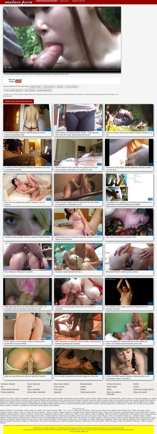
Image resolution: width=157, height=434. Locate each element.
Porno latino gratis (98, 421)
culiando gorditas (35, 398)
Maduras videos (134, 417)
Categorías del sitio (78, 1)
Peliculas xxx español (7, 419)
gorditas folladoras (34, 403)
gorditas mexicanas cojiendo (96, 403)
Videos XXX (117, 419)
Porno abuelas (18, 410)
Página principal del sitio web (47, 1)
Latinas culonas (122, 417)
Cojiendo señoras (139, 416)
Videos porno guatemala (104, 419)
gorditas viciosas (142, 403)
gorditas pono (111, 403)
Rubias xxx (128, 416)
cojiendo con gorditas (22, 398)
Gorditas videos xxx (18, 2)
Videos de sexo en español (36, 412)
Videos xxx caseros (109, 417)
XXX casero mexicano (50, 410)
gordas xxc (36, 402)
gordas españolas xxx (143, 398)
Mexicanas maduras (18, 416)
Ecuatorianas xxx (54, 421)
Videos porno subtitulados (43, 414)
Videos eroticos (5, 416)
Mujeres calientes (14, 414)
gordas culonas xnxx (128, 398)
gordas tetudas (27, 402)
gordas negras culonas (111, 400)
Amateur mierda (35, 87)
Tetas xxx (23, 412)
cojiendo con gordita (7, 398)
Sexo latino (16, 421)
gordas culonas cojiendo (94, 398)
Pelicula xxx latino (50, 419)
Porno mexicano (62, 419)
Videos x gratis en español (33, 410)
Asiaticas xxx (69, 414)
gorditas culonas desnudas (18, 403)
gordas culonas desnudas (112, 398)
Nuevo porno (64, 1)
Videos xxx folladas (97, 414)
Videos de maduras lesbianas (71, 421)
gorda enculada (58, 398)
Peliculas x (136, 421)
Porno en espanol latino (148, 414)
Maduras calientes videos (94, 412)
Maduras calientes (6, 410)
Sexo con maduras (80, 417)
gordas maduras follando (37, 400)
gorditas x (8, 405)
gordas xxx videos (60, 402)
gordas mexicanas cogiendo (73, 400)
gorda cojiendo (47, 398)
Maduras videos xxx (66, 412)
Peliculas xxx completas (67, 416)
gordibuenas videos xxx (124, 402)
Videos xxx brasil (52, 412)
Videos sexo (86, 421)
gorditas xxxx (25, 405)
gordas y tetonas (94, 402)
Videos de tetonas (111, 421)
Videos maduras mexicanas (35, 416)
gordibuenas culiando (108, 402)
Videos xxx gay (96, 410)
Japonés (60, 87)
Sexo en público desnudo (13, 90)
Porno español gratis (142, 412)
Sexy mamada (30, 90)
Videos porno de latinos (82, 410)
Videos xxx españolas (115, 416)
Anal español (134, 414)
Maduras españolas (129, 419)
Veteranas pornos (25, 417)
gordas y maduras (82, 402)
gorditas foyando (47, 403)
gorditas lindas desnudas (77, 403)
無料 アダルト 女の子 (66, 410)
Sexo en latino (38, 419)
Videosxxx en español (109, 410)
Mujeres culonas (12, 417)
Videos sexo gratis (138, 410)
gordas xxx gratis (47, 402)
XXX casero (44, 421)
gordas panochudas (44, 90)
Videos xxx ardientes (125, 421)
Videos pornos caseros (148, 417)
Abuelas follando (79, 412)
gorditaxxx (34, 405)
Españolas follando (127, 412)
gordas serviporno (15, 402)
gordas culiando (79, 398)
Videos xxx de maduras (82, 414)
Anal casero (93, 416)
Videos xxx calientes (112, 414)
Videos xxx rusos (82, 416)
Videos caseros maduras (112, 412)
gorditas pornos (122, 403)
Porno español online (143, 419)
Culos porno (73, 419)
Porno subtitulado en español (53, 417)
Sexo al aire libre (71, 87)
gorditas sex (132, 403)
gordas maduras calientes (19, 400)
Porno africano (103, 416)
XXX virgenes (68, 417)
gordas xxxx (71, 402)
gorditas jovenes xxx (61, 403)
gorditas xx (16, 405)
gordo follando (54, 405)
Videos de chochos (27, 414)
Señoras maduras (13, 412)
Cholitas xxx (25, 421)
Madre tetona (34, 421)
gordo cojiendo (43, 405)
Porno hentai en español (86, 419)
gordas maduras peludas (54, 400)
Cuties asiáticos (48, 87)
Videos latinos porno (124, 410)
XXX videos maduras (95, 417)
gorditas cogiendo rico (140, 402)
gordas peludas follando (142, 400)
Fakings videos (124, 414)
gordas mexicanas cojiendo (93, 400)
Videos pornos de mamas (24, 419)
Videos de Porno (37, 417)
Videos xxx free (58, 414)
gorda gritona (68, 398)
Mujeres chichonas (52, 416)
